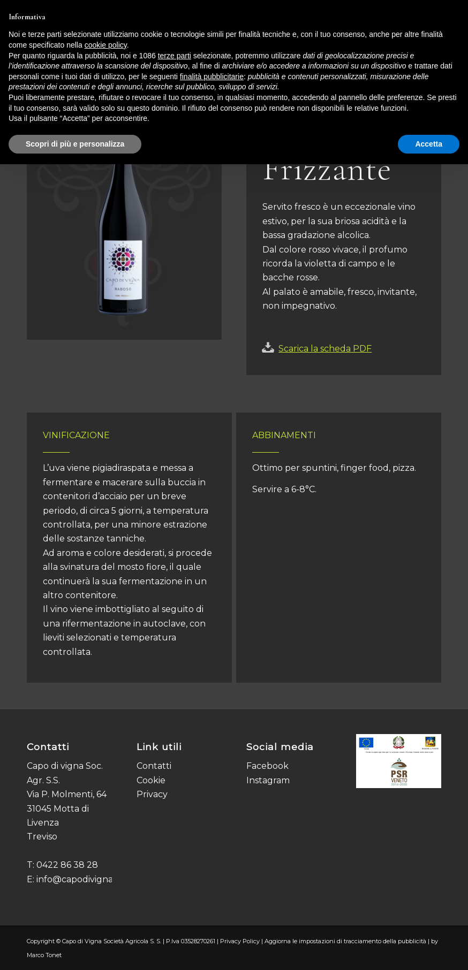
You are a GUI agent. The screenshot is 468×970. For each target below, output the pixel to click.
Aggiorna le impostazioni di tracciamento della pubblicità (345, 941)
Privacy (152, 794)
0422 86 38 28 (67, 865)
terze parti (174, 55)
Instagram (268, 780)
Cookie (151, 780)
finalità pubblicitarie (212, 76)
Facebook (267, 766)
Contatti (154, 766)
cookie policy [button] (106, 45)
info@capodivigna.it (78, 879)
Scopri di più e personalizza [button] (75, 144)
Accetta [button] (428, 144)
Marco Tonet (44, 955)
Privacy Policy (240, 941)
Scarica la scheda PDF (325, 348)
